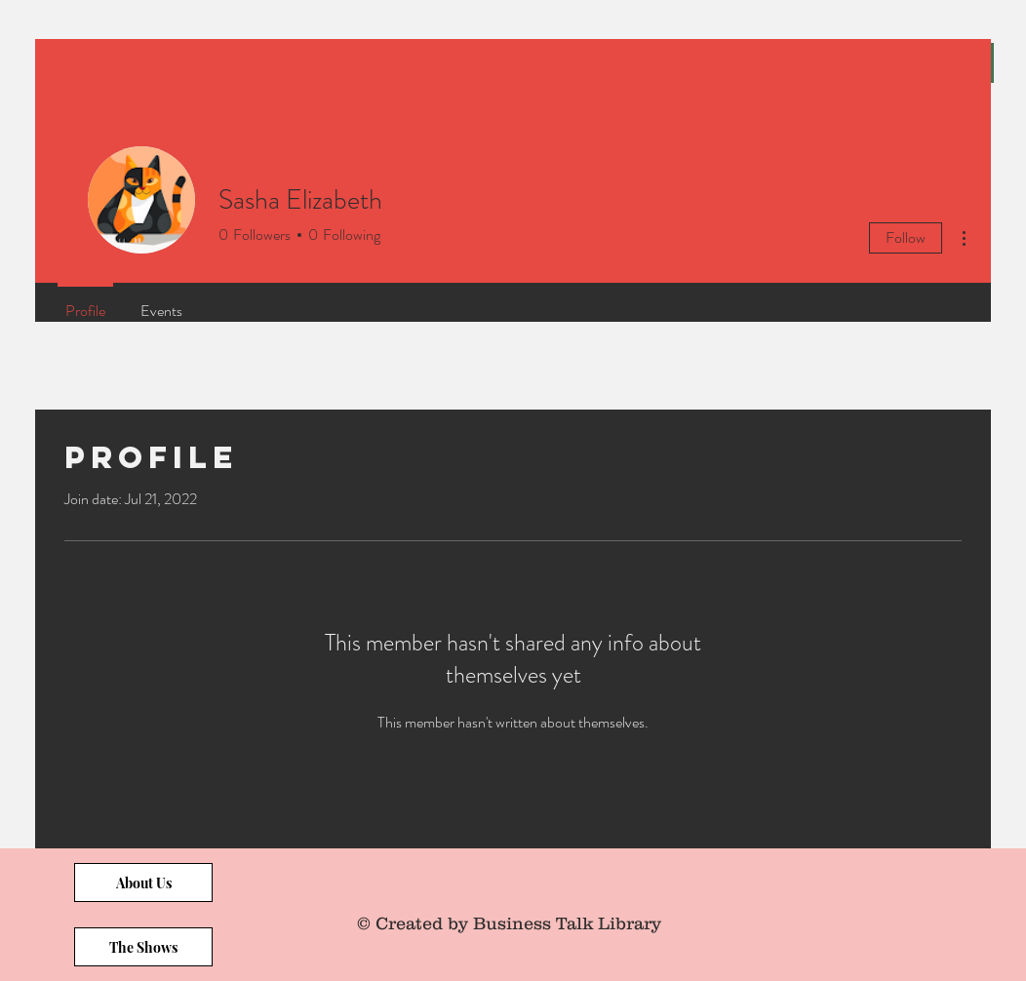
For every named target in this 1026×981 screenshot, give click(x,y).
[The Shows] (143, 946)
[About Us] (143, 882)
